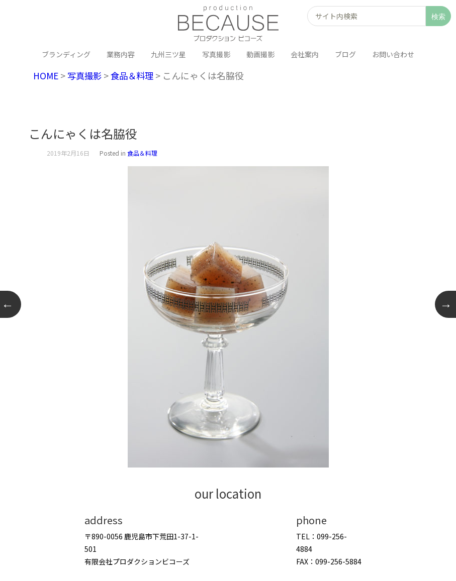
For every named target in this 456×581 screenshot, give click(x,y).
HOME (46, 75)
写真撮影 (86, 75)
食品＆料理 (136, 75)
